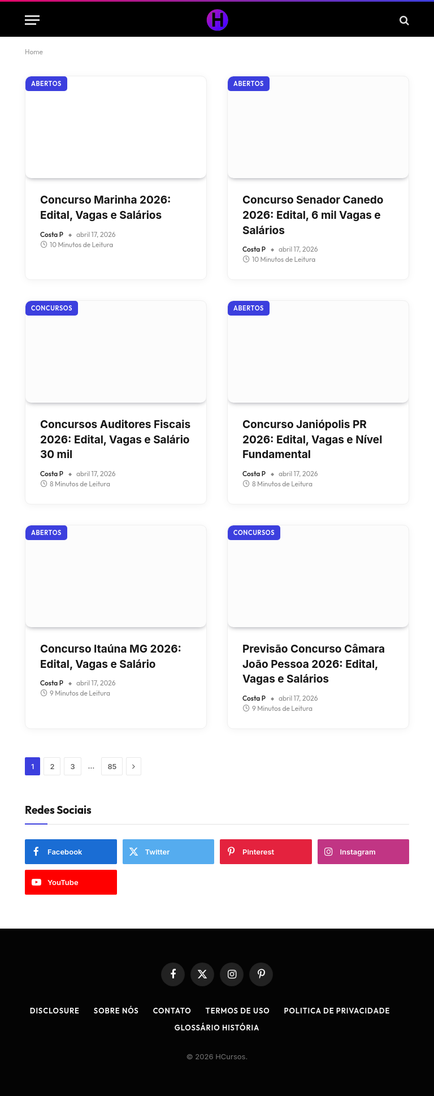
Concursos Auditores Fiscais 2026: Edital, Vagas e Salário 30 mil (115, 439)
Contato (172, 1010)
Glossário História (217, 1027)
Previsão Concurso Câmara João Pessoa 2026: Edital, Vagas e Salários (313, 663)
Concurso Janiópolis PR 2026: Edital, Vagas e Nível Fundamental (312, 439)
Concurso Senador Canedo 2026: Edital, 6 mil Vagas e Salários (312, 214)
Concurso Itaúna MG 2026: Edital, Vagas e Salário (110, 656)
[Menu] (32, 20)
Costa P (51, 234)
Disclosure (55, 1010)
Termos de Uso (238, 1010)
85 (111, 766)
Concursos (51, 308)
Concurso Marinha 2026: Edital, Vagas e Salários (105, 207)
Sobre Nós (116, 1010)
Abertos (46, 84)
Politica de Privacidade (337, 1010)
